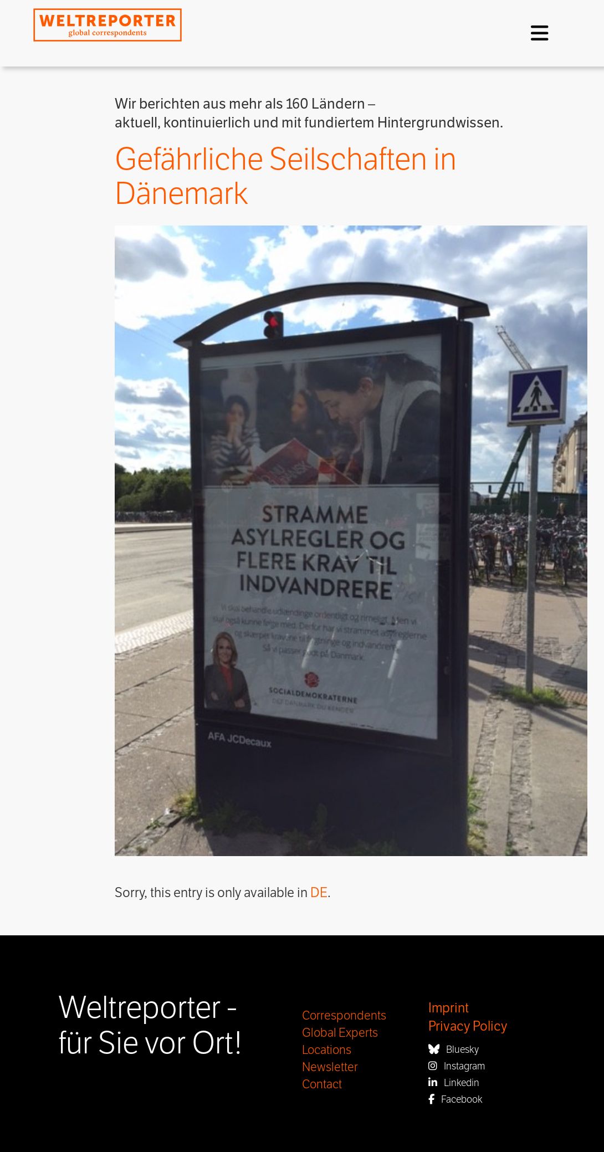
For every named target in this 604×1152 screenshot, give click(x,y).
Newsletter (330, 1067)
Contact (322, 1084)
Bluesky (453, 1049)
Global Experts (340, 1033)
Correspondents (344, 1015)
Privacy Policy (467, 1026)
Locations (326, 1050)
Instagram (456, 1066)
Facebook (455, 1099)
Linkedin (453, 1083)
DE (318, 893)
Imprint (448, 1008)
